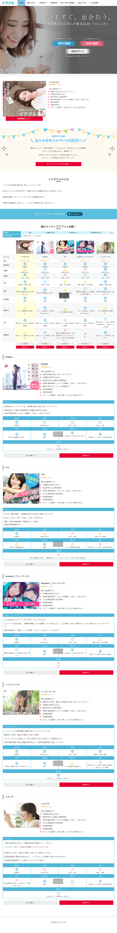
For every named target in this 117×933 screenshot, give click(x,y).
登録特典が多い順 (95, 232)
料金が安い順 (72, 232)
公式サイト (25, 347)
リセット (111, 233)
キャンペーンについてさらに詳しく (58, 164)
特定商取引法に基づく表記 (58, 921)
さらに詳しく (76, 214)
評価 (30, 232)
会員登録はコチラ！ (24, 118)
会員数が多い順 (50, 232)
